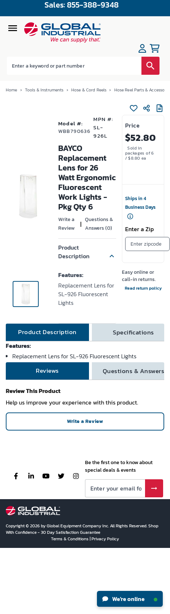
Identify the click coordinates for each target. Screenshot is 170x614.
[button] (87, 252)
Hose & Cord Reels (89, 90)
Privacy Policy (105, 539)
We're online (129, 598)
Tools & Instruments (44, 90)
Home (11, 90)
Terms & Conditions (70, 539)
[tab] (47, 332)
